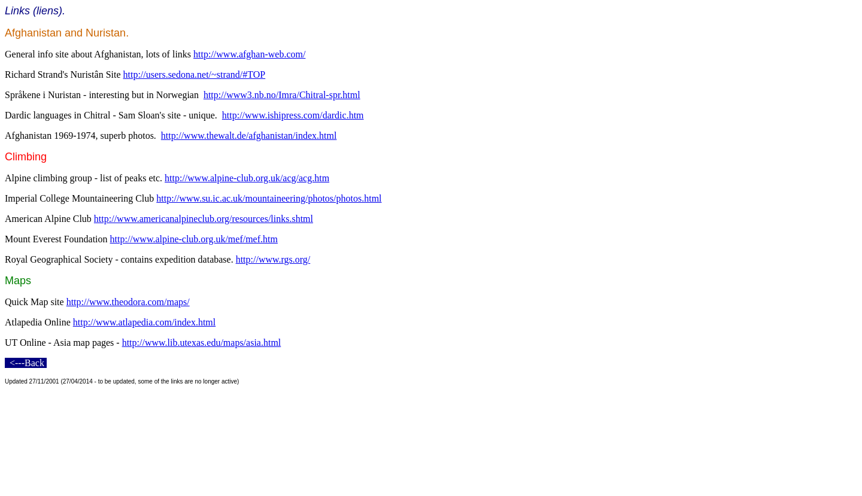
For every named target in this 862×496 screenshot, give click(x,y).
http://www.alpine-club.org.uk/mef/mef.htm (194, 239)
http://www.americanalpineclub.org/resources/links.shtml (203, 219)
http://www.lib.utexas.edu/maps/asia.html (201, 342)
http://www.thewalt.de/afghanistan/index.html (249, 135)
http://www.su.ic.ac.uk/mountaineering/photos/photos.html (268, 198)
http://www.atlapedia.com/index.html (144, 322)
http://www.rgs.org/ (273, 259)
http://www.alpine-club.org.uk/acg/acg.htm (247, 178)
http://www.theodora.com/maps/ (128, 302)
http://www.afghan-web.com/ (249, 54)
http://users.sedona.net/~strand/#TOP (194, 74)
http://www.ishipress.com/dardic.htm (293, 115)
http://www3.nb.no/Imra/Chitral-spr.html (282, 95)
